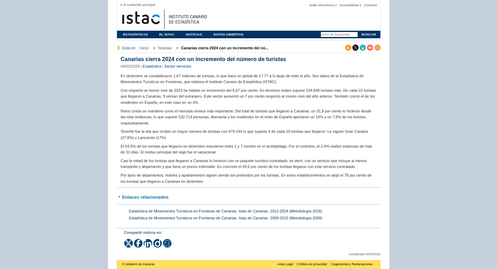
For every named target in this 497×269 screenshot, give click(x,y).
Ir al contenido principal (138, 5)
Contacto (371, 5)
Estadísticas (135, 34)
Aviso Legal (285, 264)
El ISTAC (166, 34)
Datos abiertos (228, 34)
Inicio (144, 48)
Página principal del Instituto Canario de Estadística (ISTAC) (163, 18)
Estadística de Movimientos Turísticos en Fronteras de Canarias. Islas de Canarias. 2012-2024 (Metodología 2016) (225, 211)
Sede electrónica (321, 5)
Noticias (194, 34)
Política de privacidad (312, 264)
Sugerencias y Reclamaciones (352, 264)
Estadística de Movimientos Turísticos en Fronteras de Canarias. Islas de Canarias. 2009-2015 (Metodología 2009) (225, 218)
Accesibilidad (349, 5)
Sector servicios (177, 66)
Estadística (152, 66)
